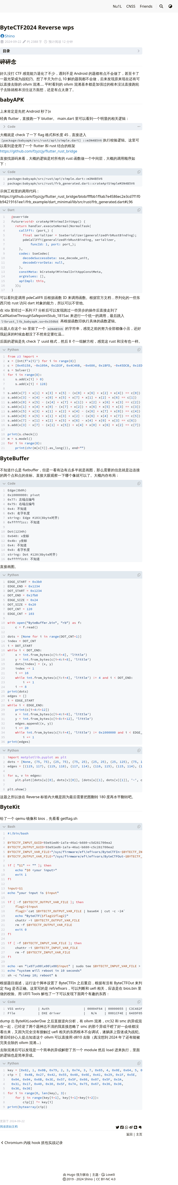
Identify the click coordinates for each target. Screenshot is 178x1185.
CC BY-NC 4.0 (105, 1179)
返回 (129, 1134)
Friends (146, 6)
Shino (7, 36)
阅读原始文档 (9, 1126)
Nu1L (118, 6)
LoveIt (108, 1174)
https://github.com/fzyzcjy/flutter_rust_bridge (38, 151)
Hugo (71, 1174)
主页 (139, 1134)
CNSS (131, 6)
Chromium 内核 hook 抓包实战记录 (31, 1142)
